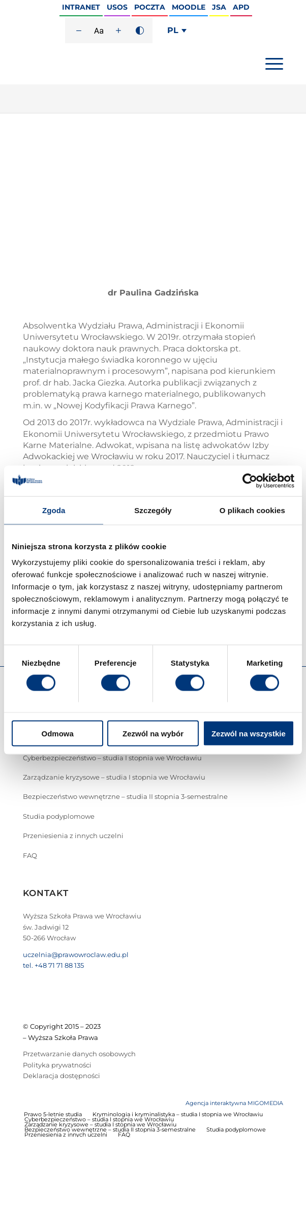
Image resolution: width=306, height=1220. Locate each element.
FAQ (30, 855)
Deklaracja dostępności (61, 1076)
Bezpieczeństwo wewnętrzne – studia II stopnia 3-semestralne (125, 796)
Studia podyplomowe (59, 816)
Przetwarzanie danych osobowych (79, 1054)
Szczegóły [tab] (152, 509)
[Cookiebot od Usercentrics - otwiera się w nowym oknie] (249, 480)
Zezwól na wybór (153, 733)
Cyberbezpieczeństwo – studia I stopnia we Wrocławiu (112, 758)
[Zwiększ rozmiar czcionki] (118, 30)
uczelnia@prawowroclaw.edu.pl (76, 954)
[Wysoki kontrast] (139, 30)
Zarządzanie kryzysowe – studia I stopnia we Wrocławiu (114, 777)
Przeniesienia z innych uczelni (73, 835)
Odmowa (58, 733)
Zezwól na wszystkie (248, 733)
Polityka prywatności (57, 1065)
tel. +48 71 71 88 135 (53, 965)
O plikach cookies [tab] (252, 509)
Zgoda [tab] (54, 509)
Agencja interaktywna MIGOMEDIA (234, 1103)
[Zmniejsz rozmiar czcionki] (78, 30)
